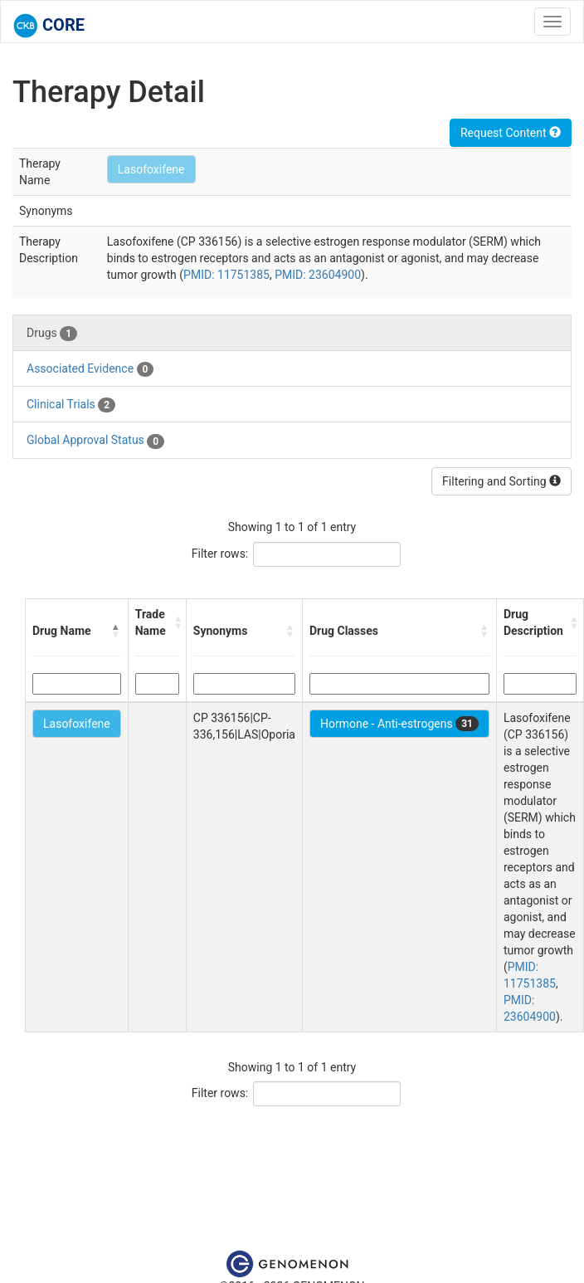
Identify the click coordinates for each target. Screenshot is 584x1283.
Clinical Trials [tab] (71, 405)
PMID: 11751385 (226, 274)
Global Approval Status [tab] (95, 440)
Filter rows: (220, 553)
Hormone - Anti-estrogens (399, 723)
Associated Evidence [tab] (90, 369)
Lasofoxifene (151, 169)
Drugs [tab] (52, 333)
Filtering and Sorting (501, 481)
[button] (116, 630)
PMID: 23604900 (318, 274)
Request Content (510, 132)
